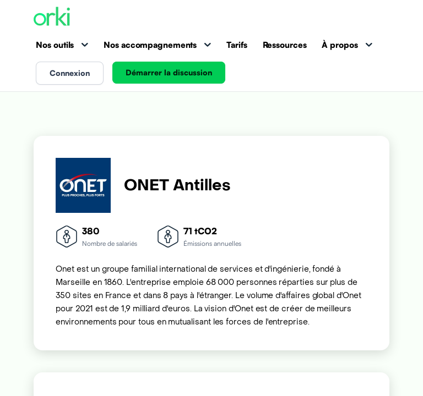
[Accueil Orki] (52, 17)
